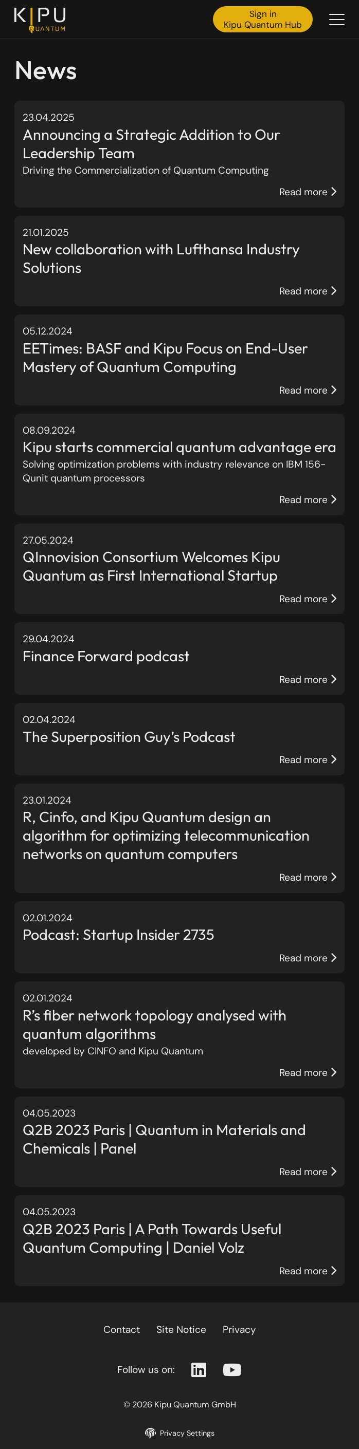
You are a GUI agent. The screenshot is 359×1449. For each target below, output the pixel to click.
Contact (121, 1329)
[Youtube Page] (232, 1370)
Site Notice (181, 1329)
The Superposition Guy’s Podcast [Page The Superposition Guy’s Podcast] (129, 736)
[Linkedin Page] (198, 1370)
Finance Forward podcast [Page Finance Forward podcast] (106, 655)
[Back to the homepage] (42, 20)
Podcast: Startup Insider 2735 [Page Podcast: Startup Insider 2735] (118, 934)
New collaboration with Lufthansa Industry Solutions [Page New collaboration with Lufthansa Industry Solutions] (161, 257)
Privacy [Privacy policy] (239, 1329)
